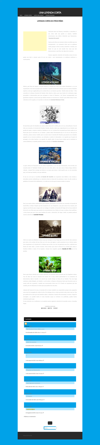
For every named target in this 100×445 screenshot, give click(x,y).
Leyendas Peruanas (38, 214)
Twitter (50, 308)
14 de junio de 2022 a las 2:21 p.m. (34, 373)
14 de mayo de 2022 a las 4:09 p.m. (34, 360)
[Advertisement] (35, 41)
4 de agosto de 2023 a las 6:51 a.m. (34, 413)
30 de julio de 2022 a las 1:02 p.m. (34, 386)
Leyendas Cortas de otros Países (50, 21)
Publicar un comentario (30, 416)
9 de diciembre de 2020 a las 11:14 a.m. (35, 332)
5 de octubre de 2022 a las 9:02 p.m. (34, 399)
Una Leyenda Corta (50, 12)
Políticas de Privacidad (27, 435)
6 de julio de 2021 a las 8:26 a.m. (34, 345)
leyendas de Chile (66, 249)
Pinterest (55, 308)
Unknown (27, 326)
